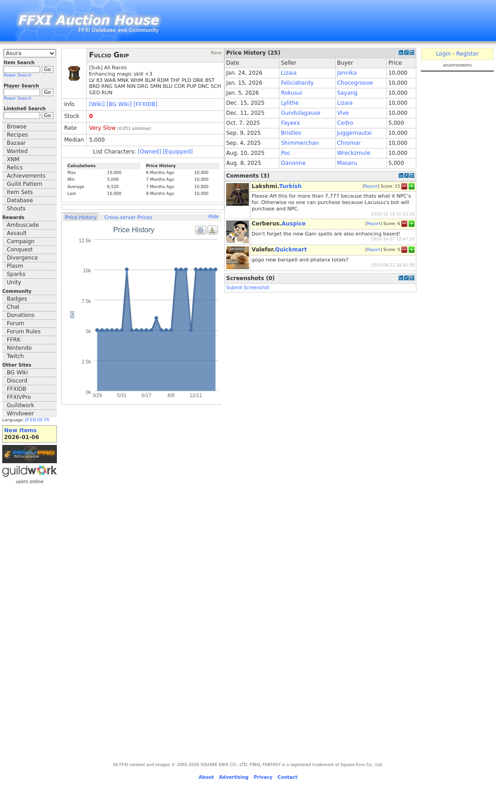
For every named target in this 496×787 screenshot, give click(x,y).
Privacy (262, 777)
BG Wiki (17, 372)
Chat (13, 307)
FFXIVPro (19, 397)
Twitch (15, 356)
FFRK (13, 340)
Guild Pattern (24, 184)
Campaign (21, 241)
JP (27, 420)
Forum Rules (23, 331)
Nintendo (19, 348)
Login (443, 54)
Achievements (26, 176)
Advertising (233, 777)
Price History (80, 217)
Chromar (349, 143)
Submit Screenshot (247, 287)
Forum (15, 323)
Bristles (291, 133)
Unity (14, 282)
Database (20, 200)
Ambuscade (23, 225)
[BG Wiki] (119, 104)
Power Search (17, 75)
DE (40, 420)
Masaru (347, 163)
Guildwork (20, 405)
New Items (20, 430)
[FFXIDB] (145, 104)
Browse (17, 126)
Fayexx (290, 123)
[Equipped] (178, 151)
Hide (213, 216)
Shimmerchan (300, 143)
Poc (285, 153)
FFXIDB (16, 389)
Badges (17, 299)
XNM (13, 159)
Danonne (293, 163)
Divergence (22, 258)
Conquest (20, 249)
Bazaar (16, 143)
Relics (15, 167)
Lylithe (290, 103)
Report (371, 186)
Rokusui (291, 93)
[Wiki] (97, 104)
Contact (288, 777)
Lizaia (288, 73)
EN (32, 420)
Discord (17, 381)
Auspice (294, 223)
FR (46, 420)
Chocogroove (355, 83)
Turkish (290, 186)
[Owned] (149, 151)
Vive (343, 113)
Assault (17, 233)
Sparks (16, 274)
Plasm (15, 266)
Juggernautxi (354, 133)
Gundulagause (300, 113)
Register (467, 54)
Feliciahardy (297, 83)
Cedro (345, 123)
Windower (20, 413)
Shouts (16, 208)
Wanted (17, 151)
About (206, 777)
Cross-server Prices (128, 217)
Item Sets (20, 192)
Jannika (347, 73)
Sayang (347, 93)
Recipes (17, 135)
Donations (21, 315)
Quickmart (291, 249)
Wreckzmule (353, 153)
